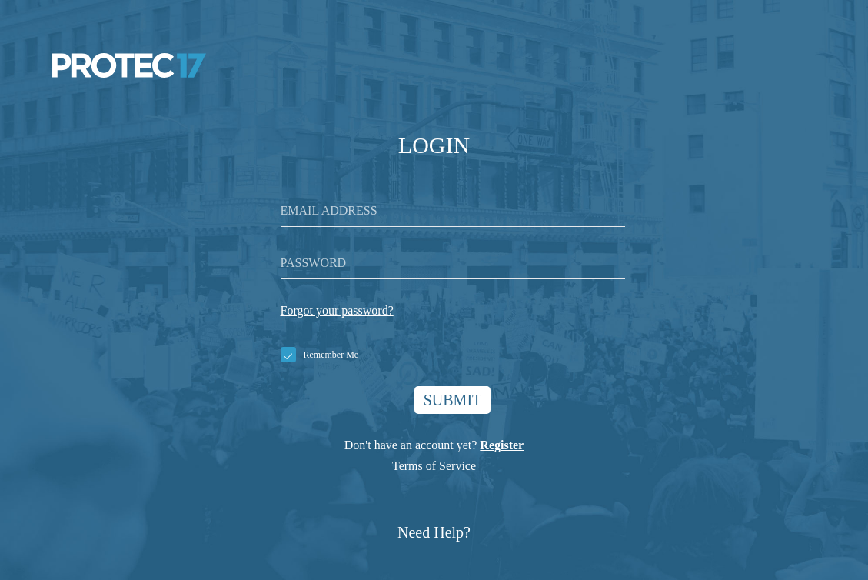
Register (502, 445)
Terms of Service (434, 465)
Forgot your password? (337, 310)
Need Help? (434, 532)
